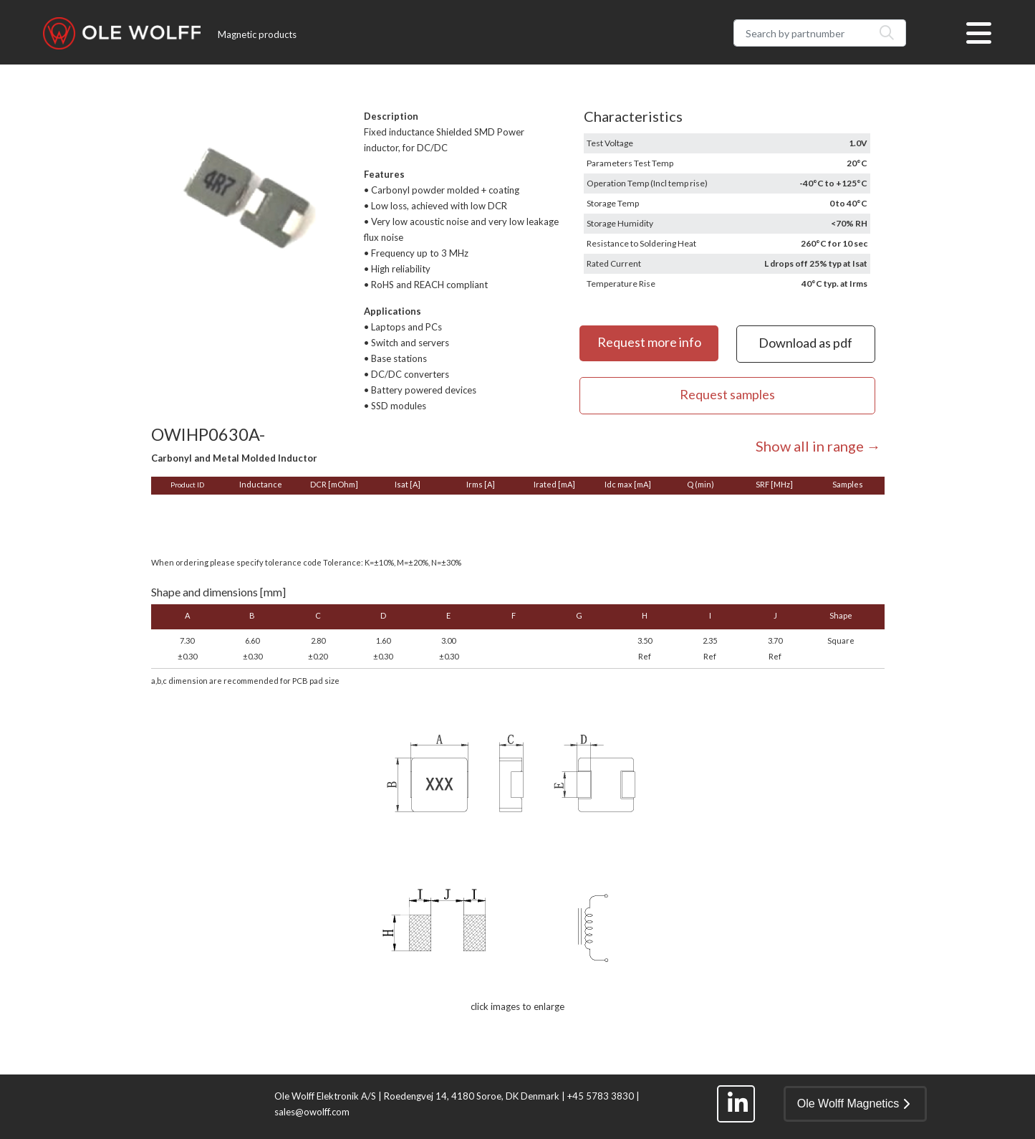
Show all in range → (818, 445)
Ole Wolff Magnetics (853, 1103)
